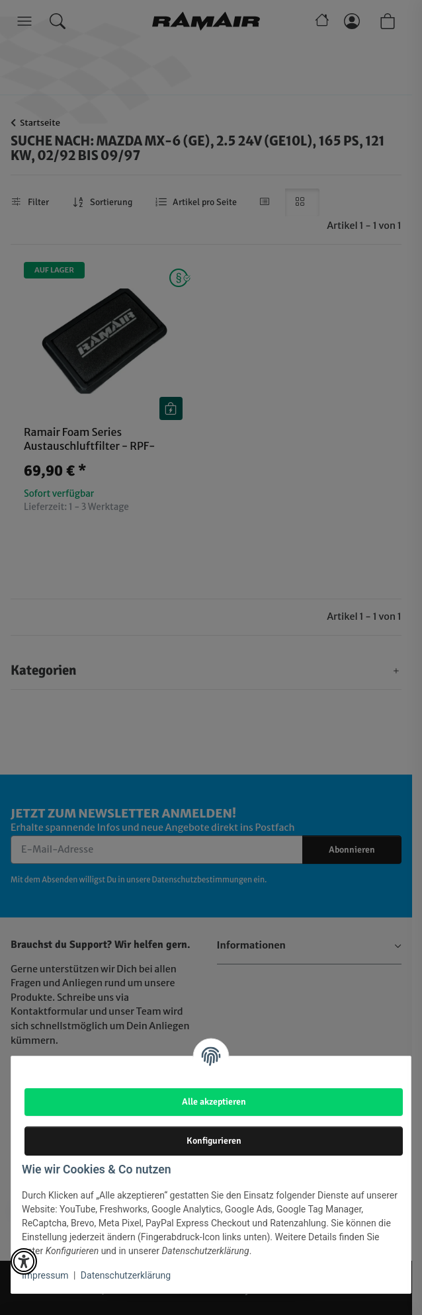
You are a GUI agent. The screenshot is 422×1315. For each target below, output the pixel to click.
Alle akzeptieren (214, 1101)
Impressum (45, 1275)
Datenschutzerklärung (126, 1275)
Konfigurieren (214, 1140)
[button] (24, 1261)
